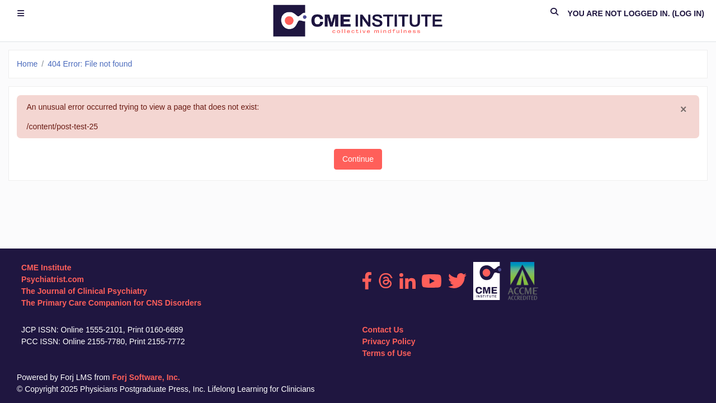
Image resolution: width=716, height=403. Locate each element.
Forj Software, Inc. (146, 377)
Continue (358, 158)
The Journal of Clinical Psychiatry (84, 291)
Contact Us (383, 329)
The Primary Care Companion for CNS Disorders (111, 302)
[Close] (683, 109)
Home (27, 63)
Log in (688, 13)
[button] (554, 13)
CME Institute (46, 267)
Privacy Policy (389, 341)
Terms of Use (387, 353)
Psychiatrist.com (52, 279)
